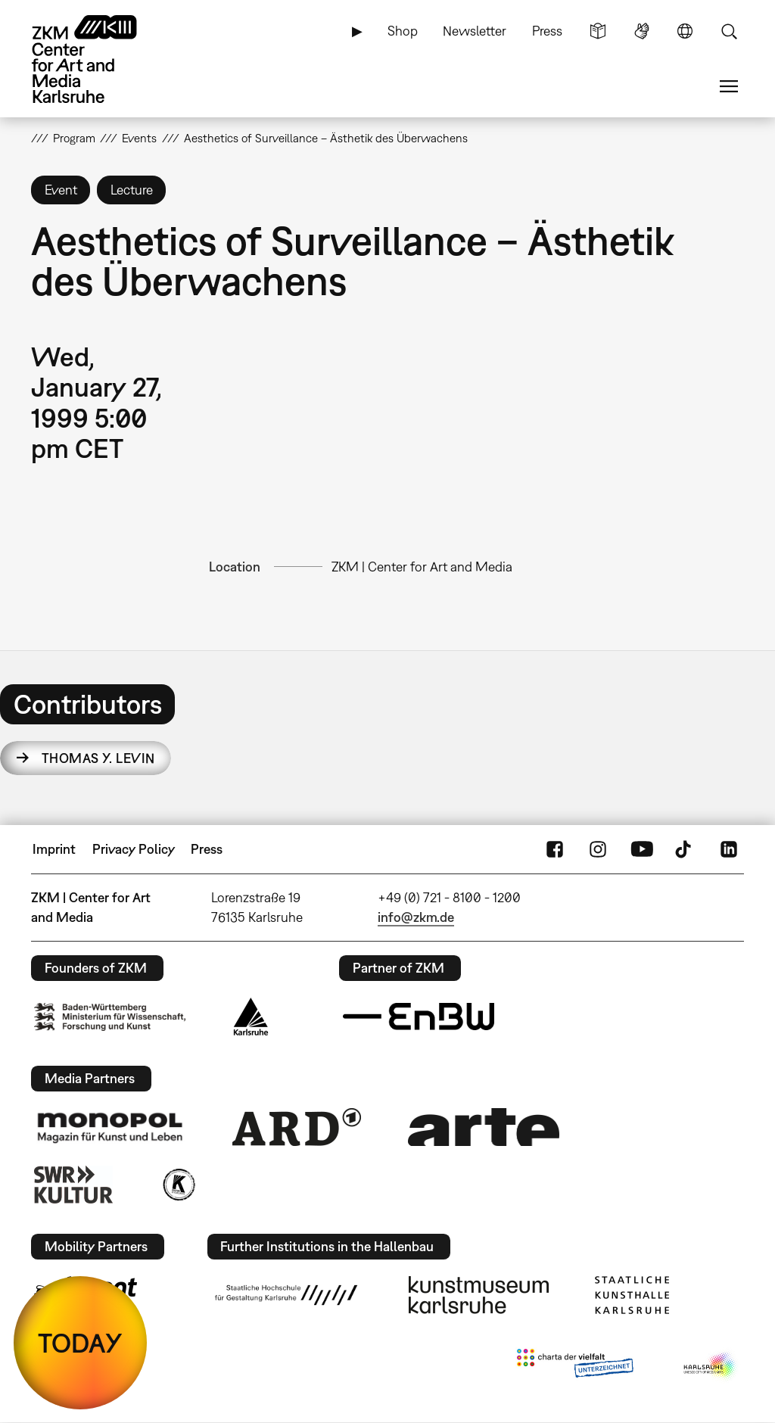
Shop (403, 31)
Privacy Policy (133, 849)
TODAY (80, 1343)
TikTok (685, 849)
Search (729, 31)
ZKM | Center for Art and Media (421, 566)
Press (547, 31)
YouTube (642, 849)
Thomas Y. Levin (98, 758)
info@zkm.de (416, 917)
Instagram (598, 849)
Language (685, 31)
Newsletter (474, 31)
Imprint (54, 849)
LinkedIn (729, 849)
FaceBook (555, 849)
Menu (729, 86)
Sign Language (642, 31)
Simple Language (598, 31)
